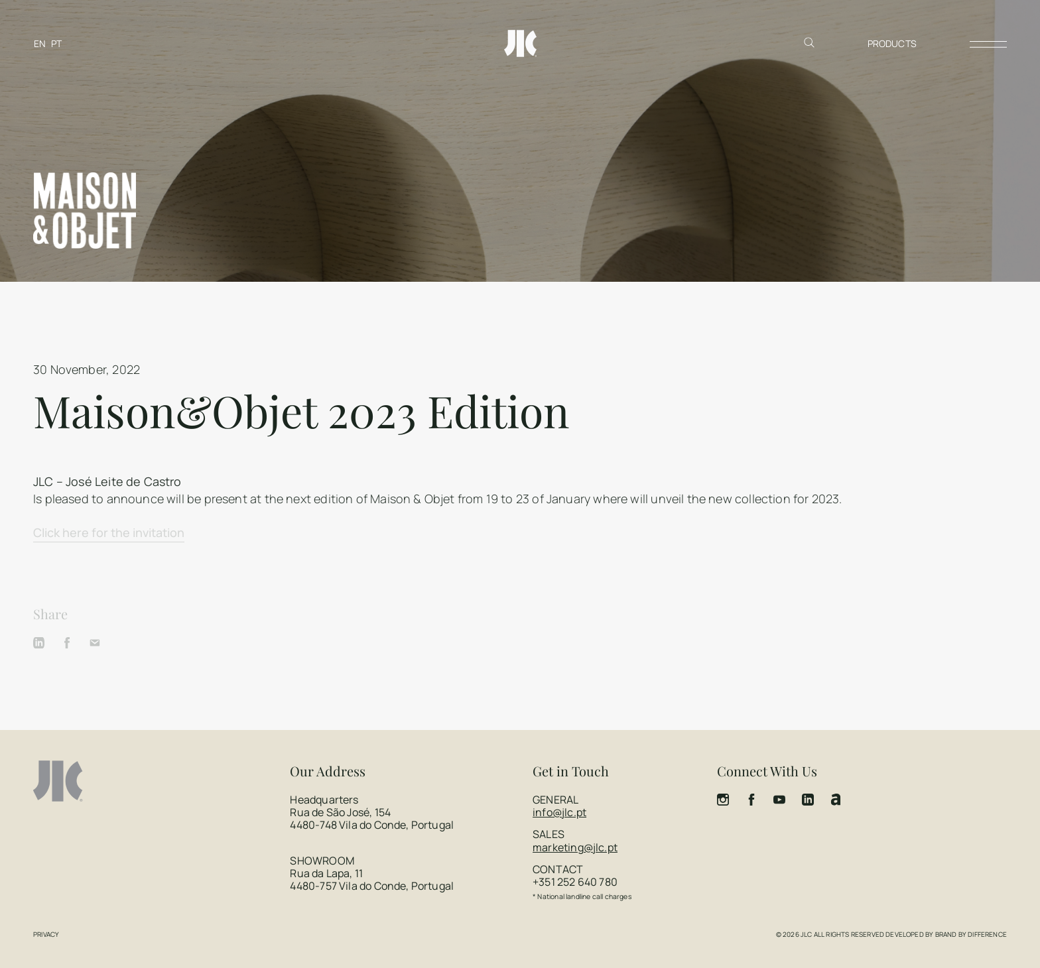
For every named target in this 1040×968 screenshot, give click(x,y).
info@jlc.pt (559, 812)
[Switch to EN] (40, 43)
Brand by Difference (971, 934)
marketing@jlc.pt (575, 847)
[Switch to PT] (56, 43)
